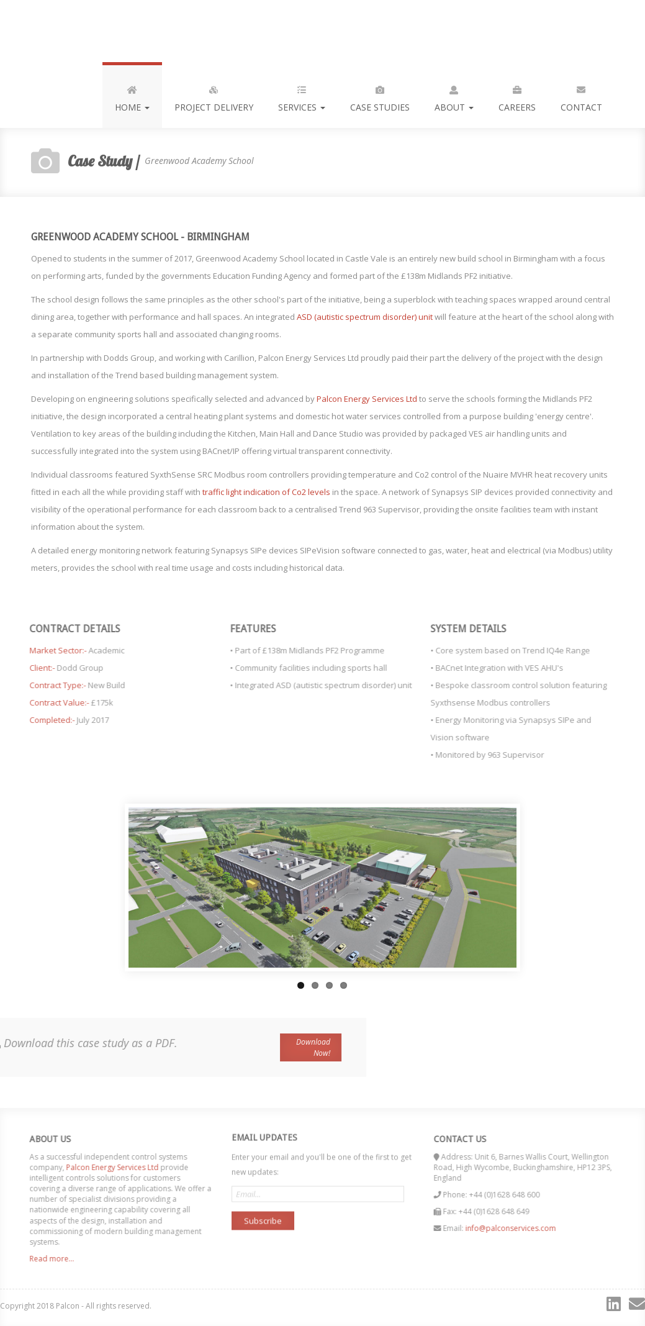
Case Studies (380, 96)
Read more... (46, 1258)
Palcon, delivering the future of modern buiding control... (83, 31)
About (454, 96)
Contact (581, 96)
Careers (517, 96)
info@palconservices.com (516, 1228)
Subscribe (263, 1215)
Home (132, 96)
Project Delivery (213, 96)
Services (301, 96)
